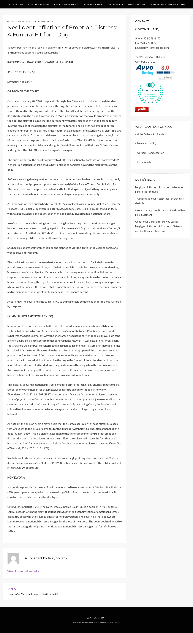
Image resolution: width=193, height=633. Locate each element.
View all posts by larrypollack (24, 571)
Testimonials (115, 4)
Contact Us (16, 4)
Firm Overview (136, 4)
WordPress (115, 622)
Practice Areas (93, 4)
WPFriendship (94, 622)
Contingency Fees (38, 4)
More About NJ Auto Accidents (168, 4)
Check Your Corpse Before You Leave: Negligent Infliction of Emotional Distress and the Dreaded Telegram (158, 226)
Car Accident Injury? (66, 4)
